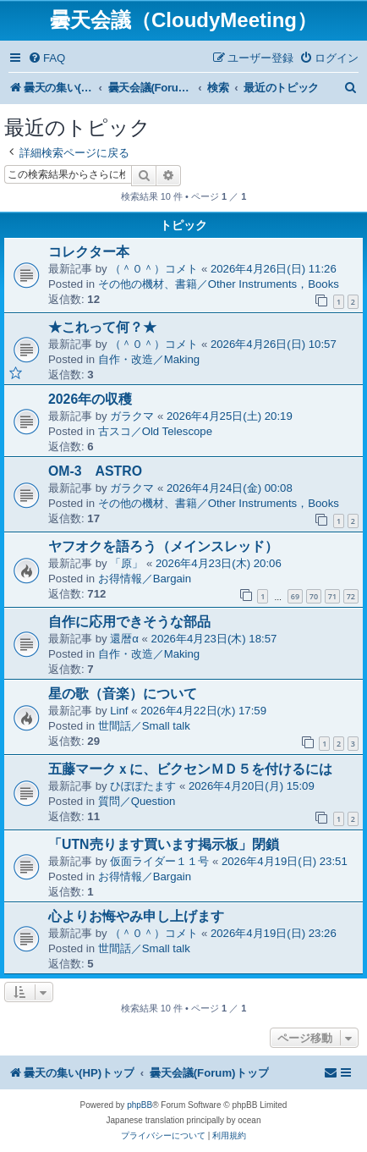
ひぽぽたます (143, 786)
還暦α (124, 638)
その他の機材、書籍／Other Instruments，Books (218, 284)
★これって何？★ (102, 327)
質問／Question (137, 801)
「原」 (126, 563)
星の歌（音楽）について (122, 693)
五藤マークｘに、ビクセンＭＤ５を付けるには (190, 769)
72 (351, 596)
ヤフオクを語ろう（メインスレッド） (163, 546)
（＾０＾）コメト (154, 268)
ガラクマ (132, 416)
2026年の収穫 (90, 399)
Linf (119, 710)
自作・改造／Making (149, 359)
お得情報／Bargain (144, 578)
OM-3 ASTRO (95, 471)
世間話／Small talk (144, 725)
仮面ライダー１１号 (159, 861)
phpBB (139, 1105)
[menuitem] (46, 58)
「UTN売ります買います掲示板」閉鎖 (163, 844)
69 (295, 596)
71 (332, 596)
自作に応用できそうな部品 (129, 622)
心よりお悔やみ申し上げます (136, 916)
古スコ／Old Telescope (155, 431)
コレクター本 (88, 252)
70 (313, 596)
